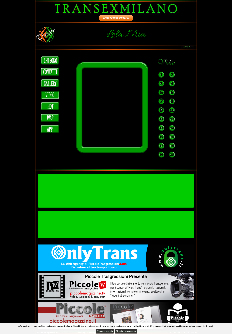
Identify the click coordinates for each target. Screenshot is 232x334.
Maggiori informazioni (126, 331)
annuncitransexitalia (116, 18)
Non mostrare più (105, 331)
